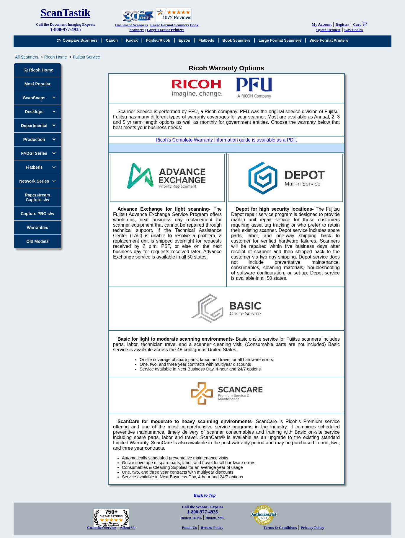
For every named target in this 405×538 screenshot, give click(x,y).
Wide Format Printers (329, 40)
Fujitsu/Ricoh (158, 40)
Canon (112, 40)
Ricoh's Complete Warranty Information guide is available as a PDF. (226, 139)
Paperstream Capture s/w (37, 197)
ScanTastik (65, 13)
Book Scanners (236, 40)
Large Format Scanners (169, 25)
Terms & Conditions (280, 527)
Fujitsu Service (86, 57)
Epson (184, 40)
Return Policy (212, 527)
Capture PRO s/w (37, 213)
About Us (127, 527)
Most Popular (38, 84)
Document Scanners (131, 25)
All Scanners (26, 57)
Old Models (37, 241)
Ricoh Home (55, 57)
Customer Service (101, 527)
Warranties (37, 227)
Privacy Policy (312, 527)
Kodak (132, 40)
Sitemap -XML (214, 517)
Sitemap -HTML (191, 517)
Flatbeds (206, 40)
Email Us (189, 527)
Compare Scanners (77, 40)
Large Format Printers (165, 29)
